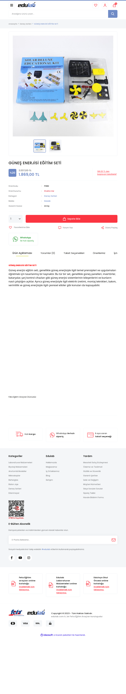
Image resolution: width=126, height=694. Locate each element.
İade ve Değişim (90, 480)
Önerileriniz (99, 253)
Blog (48, 475)
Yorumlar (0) (48, 253)
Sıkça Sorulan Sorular (93, 488)
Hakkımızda (51, 462)
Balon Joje (13, 484)
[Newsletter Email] (63, 540)
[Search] (63, 14)
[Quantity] (16, 219)
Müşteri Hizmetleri (91, 484)
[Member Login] (105, 5)
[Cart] (114, 5)
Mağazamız (51, 467)
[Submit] (113, 540)
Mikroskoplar (14, 475)
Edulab (47, 201)
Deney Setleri (50, 196)
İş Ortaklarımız (52, 471)
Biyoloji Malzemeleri (18, 467)
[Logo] (26, 5)
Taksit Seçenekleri (74, 253)
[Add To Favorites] (19, 227)
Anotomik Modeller (17, 471)
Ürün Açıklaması (22, 253)
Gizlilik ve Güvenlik (92, 471)
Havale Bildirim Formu (93, 497)
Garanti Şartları (90, 475)
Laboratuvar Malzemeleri (20, 462)
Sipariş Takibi (89, 493)
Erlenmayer (14, 493)
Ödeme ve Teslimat (93, 467)
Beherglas (13, 480)
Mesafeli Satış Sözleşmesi (95, 462)
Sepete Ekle (71, 219)
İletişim (49, 480)
